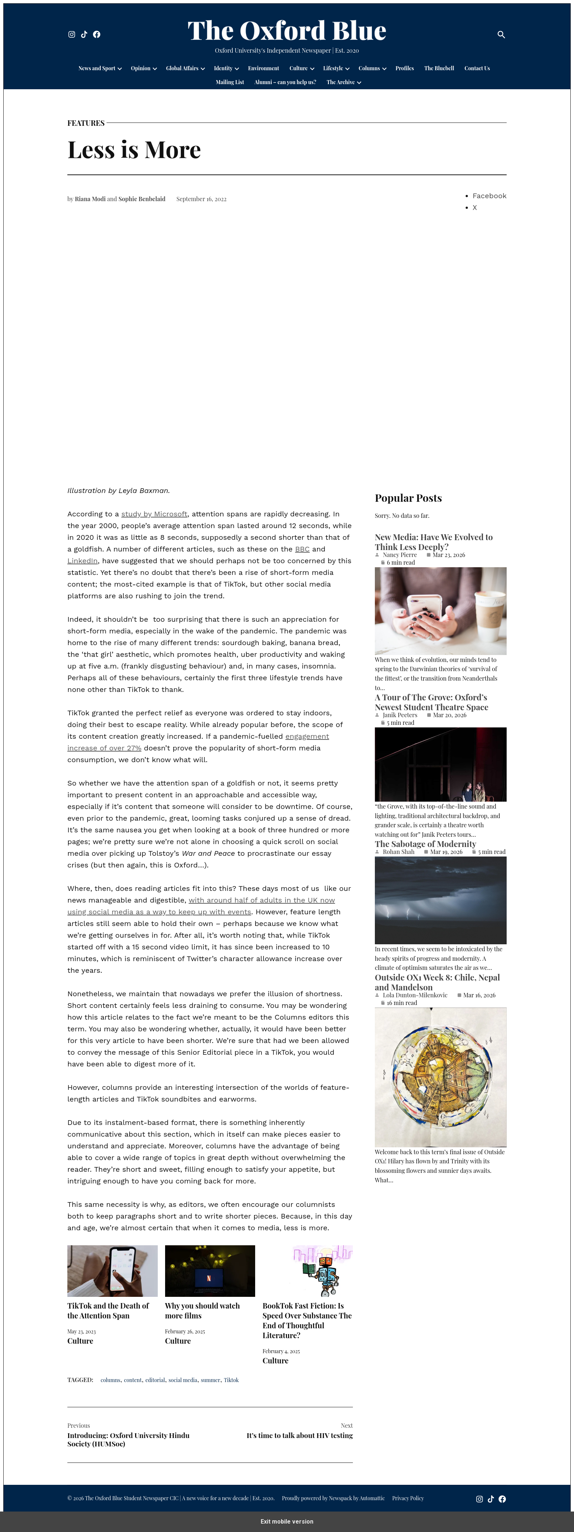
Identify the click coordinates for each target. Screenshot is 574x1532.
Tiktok (231, 1380)
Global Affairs (182, 68)
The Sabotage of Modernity (425, 843)
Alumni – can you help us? (285, 82)
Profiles (405, 68)
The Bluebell (439, 68)
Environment (263, 68)
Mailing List (230, 82)
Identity (223, 68)
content (133, 1380)
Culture (299, 68)
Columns (369, 68)
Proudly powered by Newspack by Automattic (333, 1498)
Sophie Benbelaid (142, 199)
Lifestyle (333, 68)
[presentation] (119, 68)
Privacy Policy (408, 1498)
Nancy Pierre (400, 555)
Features (86, 122)
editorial (155, 1380)
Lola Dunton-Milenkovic (415, 995)
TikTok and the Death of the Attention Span (112, 1282)
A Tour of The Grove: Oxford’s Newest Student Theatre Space (431, 702)
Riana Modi (90, 199)
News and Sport (97, 68)
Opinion (140, 68)
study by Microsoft (154, 513)
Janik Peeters (400, 715)
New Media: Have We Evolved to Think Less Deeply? (434, 541)
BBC (302, 549)
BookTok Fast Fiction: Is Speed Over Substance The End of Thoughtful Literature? (307, 1292)
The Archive (341, 82)
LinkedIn (82, 560)
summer (210, 1380)
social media (183, 1380)
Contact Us (477, 68)
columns (110, 1380)
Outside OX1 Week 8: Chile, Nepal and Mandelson (437, 982)
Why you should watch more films (210, 1282)
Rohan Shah (398, 852)
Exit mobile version (287, 1521)
